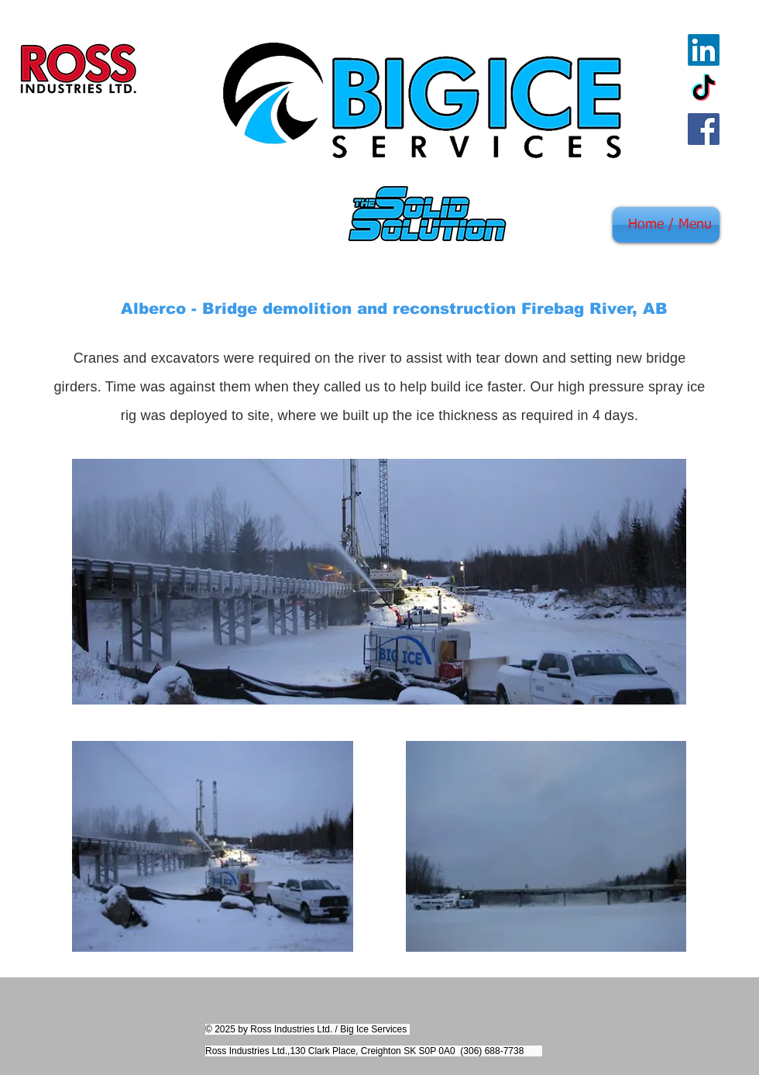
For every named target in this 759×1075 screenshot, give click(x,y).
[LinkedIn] (704, 50)
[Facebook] (704, 129)
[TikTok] (704, 89)
